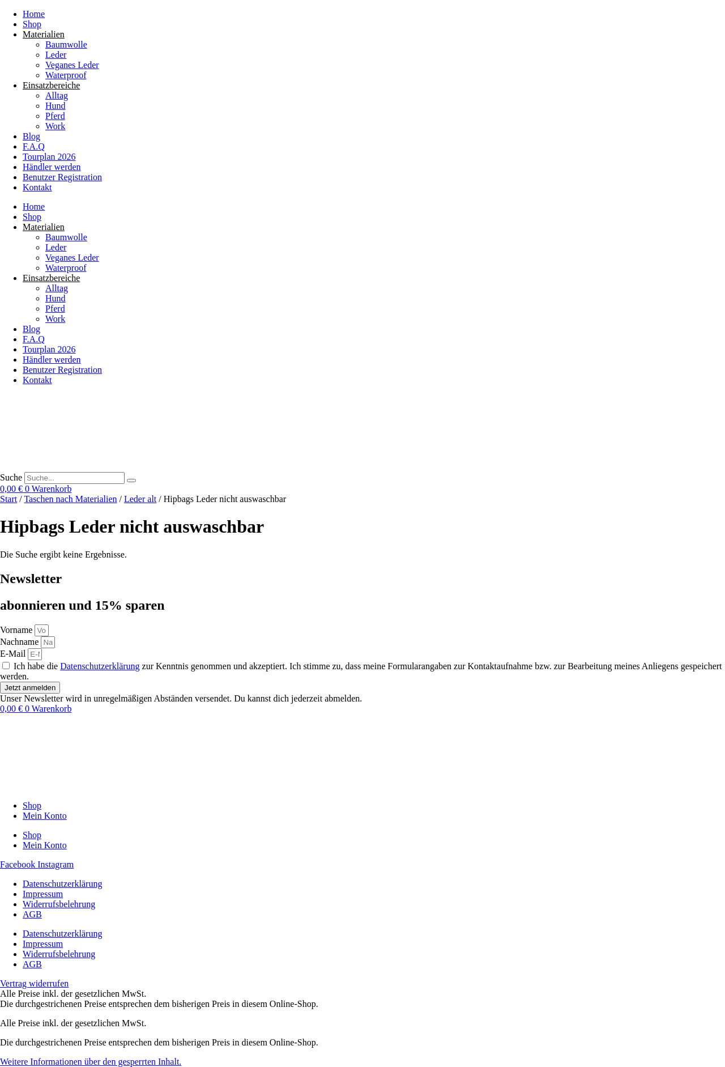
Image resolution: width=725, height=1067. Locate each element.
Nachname (20, 642)
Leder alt (140, 499)
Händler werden (52, 167)
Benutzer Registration (62, 177)
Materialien (44, 34)
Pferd (55, 116)
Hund (55, 105)
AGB (32, 914)
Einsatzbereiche (51, 85)
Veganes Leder (72, 65)
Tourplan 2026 (49, 156)
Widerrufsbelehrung (59, 904)
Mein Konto (45, 816)
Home (34, 14)
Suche (11, 477)
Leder (55, 54)
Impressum (43, 894)
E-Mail (14, 653)
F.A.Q (34, 146)
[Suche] (131, 480)
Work (55, 126)
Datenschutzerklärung (99, 666)
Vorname (17, 630)
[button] (90, 1061)
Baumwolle (66, 44)
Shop (32, 24)
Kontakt (37, 187)
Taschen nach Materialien (70, 499)
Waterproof (65, 75)
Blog (31, 136)
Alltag (56, 95)
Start (8, 499)
